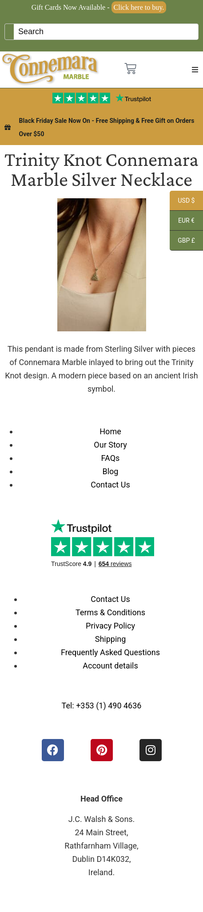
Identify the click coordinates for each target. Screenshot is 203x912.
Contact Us (110, 484)
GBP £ (182, 242)
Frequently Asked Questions (110, 652)
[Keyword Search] (106, 31)
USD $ (182, 202)
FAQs (110, 458)
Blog (111, 471)
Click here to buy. (139, 7)
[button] (195, 70)
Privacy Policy (110, 625)
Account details (110, 665)
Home (110, 431)
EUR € (182, 222)
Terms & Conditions (110, 612)
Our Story (110, 444)
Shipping (110, 639)
